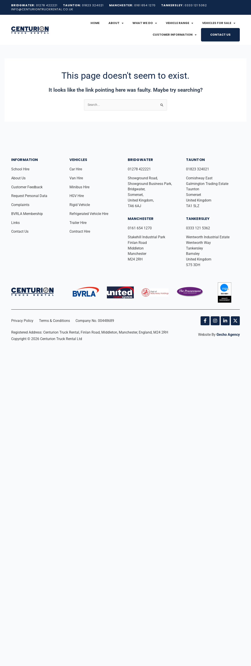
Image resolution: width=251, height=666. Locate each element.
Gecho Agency (228, 335)
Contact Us (220, 35)
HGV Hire (77, 196)
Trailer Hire (78, 223)
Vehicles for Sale (218, 23)
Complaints (20, 205)
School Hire (20, 169)
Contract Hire (79, 232)
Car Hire (76, 169)
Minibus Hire (79, 187)
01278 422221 (140, 169)
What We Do (144, 23)
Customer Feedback (27, 187)
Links (16, 223)
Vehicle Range (179, 23)
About (115, 23)
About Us (18, 178)
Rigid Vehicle (79, 205)
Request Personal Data (29, 196)
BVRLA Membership (27, 214)
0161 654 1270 (140, 228)
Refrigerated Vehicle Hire (89, 214)
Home (95, 23)
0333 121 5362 (198, 228)
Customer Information (175, 35)
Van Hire (76, 178)
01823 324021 (198, 169)
